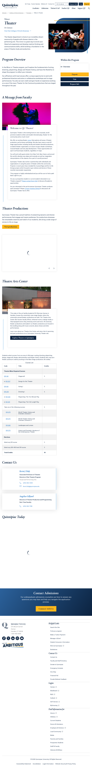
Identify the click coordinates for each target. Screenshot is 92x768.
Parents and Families (56, 739)
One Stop (53, 672)
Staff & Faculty (54, 746)
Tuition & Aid (55, 8)
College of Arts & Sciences (16, 12)
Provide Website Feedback (58, 679)
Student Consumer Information (60, 642)
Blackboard (54, 690)
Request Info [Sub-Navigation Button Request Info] (79, 84)
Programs (28, 12)
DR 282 (8, 425)
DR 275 (8, 419)
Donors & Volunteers (56, 724)
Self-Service (54, 701)
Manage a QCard (55, 638)
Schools (4, 12)
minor (29, 140)
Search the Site (55, 627)
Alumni (52, 713)
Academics (35, 8)
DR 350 (8, 397)
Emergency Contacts (56, 668)
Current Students (55, 720)
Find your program (56, 631)
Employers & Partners (57, 728)
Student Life (65, 8)
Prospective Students (56, 742)
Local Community (55, 731)
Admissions (44, 8)
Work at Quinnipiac (56, 646)
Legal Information (48, 764)
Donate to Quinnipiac (56, 664)
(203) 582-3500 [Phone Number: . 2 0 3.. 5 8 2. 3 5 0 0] (26, 483)
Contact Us (51, 4)
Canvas (52, 687)
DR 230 (6, 391)
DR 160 (6, 386)
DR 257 (8, 381)
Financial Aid (54, 675)
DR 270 (8, 412)
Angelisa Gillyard (27, 496)
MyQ (51, 694)
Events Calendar (35, 4)
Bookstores (53, 649)
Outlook (52, 698)
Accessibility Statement (23, 764)
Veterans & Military (56, 750)
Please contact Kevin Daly (30, 181)
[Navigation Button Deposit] (87, 4)
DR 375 (8, 430)
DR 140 (6, 376)
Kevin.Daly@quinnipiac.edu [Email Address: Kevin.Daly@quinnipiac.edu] (29, 486)
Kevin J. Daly (25, 471)
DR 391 (8, 402)
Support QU (82, 8)
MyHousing (54, 705)
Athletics (44, 4)
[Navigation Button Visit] (81, 4)
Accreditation (37, 764)
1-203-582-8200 (16, 633)
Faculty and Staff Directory (58, 661)
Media (52, 735)
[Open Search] (89, 8)
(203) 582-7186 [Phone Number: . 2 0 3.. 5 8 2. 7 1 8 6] (26, 506)
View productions (10, 227)
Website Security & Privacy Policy (65, 764)
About (74, 8)
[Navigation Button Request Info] (73, 4)
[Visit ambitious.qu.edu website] (13, 645)
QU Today (27, 4)
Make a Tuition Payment (57, 634)
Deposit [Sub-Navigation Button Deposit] (75, 74)
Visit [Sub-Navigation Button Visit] (74, 79)
